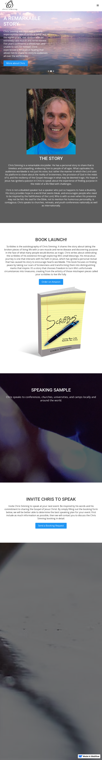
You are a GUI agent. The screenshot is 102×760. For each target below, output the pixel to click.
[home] (9, 5)
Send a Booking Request (51, 525)
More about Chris (15, 63)
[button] (98, 5)
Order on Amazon (51, 281)
